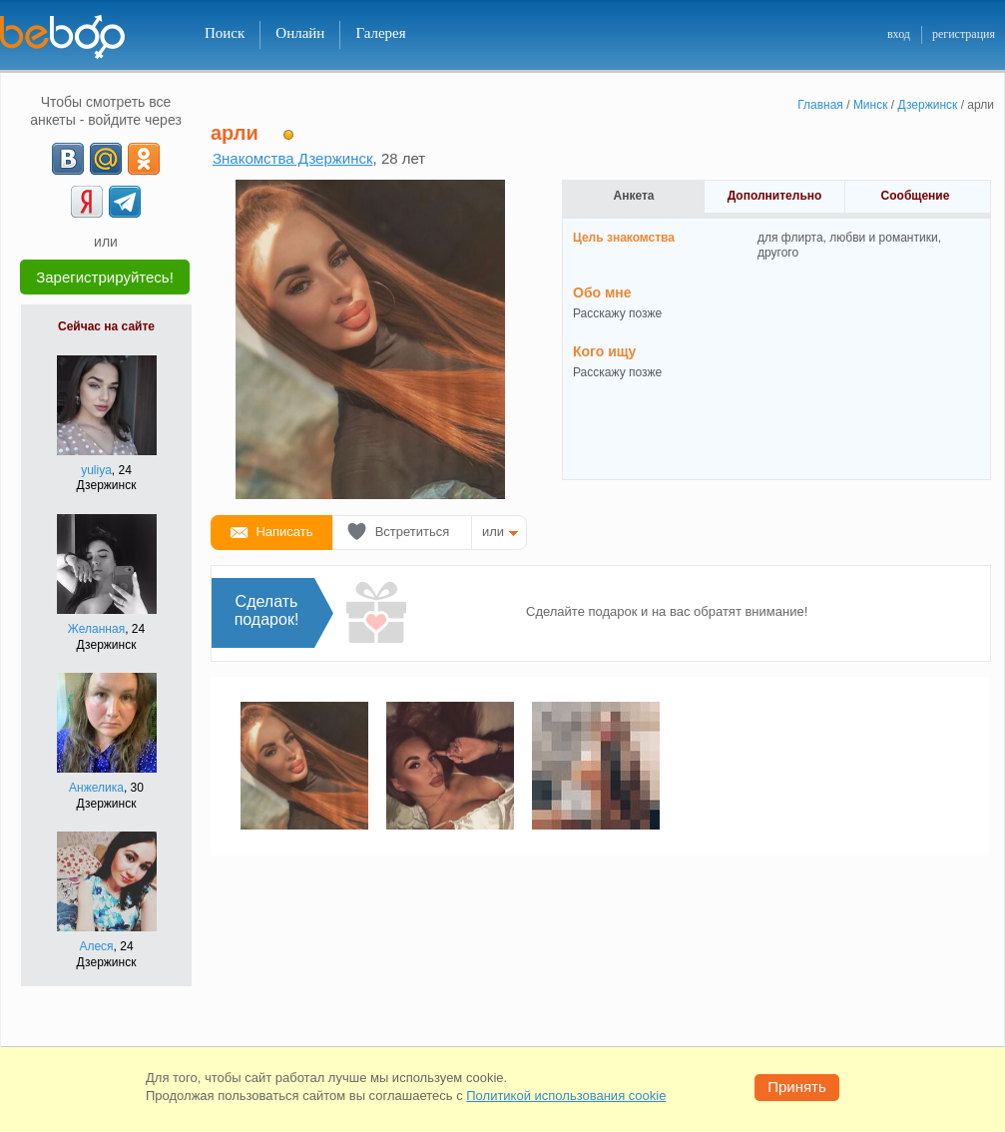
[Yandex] (87, 202)
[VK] (68, 159)
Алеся (96, 946)
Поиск (225, 33)
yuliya (96, 470)
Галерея (380, 33)
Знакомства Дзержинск (293, 158)
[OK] (144, 159)
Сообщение (915, 196)
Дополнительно (775, 196)
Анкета (634, 196)
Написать (283, 531)
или (493, 531)
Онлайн (299, 33)
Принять (796, 1086)
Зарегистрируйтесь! (105, 277)
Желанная (96, 629)
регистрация (963, 34)
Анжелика (96, 788)
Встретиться (412, 531)
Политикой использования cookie (566, 1095)
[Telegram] (125, 202)
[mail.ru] (106, 159)
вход (898, 34)
